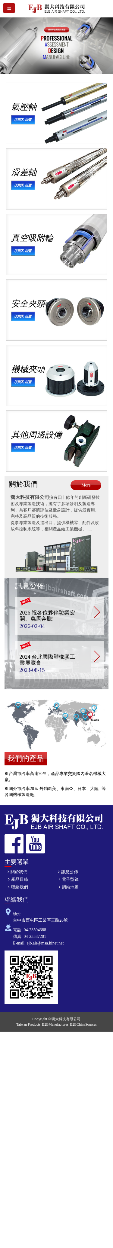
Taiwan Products (28, 1024)
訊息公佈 (29, 586)
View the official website (44, 1106)
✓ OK (29, 1245)
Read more (11, 1106)
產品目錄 (19, 879)
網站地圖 (70, 887)
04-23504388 (35, 930)
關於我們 (23, 484)
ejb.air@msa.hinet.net (45, 943)
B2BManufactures (55, 1024)
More (85, 485)
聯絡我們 (19, 887)
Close (5, 1034)
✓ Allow (7, 1046)
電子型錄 (70, 879)
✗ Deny (7, 1052)
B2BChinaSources (83, 1024)
